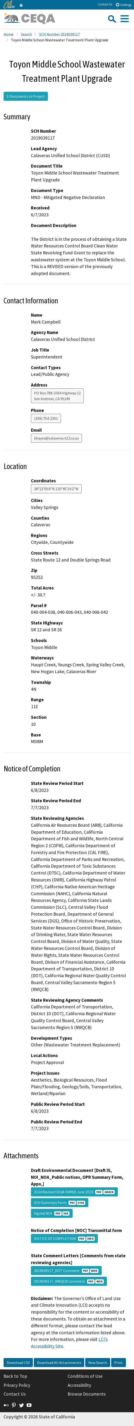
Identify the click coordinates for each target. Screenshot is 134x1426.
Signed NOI (51, 1213)
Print (118, 1362)
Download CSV (18, 1362)
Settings (123, 4)
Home (9, 34)
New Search (97, 1362)
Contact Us (105, 4)
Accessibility (79, 1385)
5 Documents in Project (26, 96)
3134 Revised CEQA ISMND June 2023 (74, 1191)
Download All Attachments (59, 1362)
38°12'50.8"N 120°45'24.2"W (56, 488)
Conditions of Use (85, 1376)
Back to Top (15, 1376)
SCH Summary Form (59, 1202)
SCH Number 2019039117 (59, 34)
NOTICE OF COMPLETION (64, 1238)
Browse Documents (87, 1394)
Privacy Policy (17, 1385)
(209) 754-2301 (46, 418)
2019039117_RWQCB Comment (69, 1281)
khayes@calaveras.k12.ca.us (56, 438)
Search (26, 34)
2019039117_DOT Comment (66, 1270)
